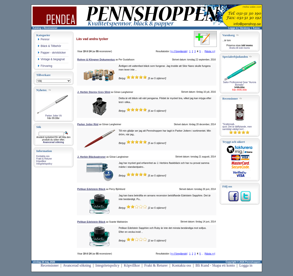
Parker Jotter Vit (53, 115)
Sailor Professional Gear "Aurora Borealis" (239, 83)
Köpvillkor (41, 161)
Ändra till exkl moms (239, 48)
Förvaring (45, 66)
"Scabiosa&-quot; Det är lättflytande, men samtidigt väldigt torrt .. (237, 126)
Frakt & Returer (44, 158)
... (202, 51)
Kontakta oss (43, 156)
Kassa (256, 28)
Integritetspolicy (44, 163)
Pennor (44, 39)
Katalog (37, 28)
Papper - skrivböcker (52, 52)
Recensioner (50, 28)
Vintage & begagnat (51, 59)
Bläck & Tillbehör (49, 46)
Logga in (233, 28)
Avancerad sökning (77, 265)
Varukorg (245, 28)
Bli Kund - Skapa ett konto (215, 265)
